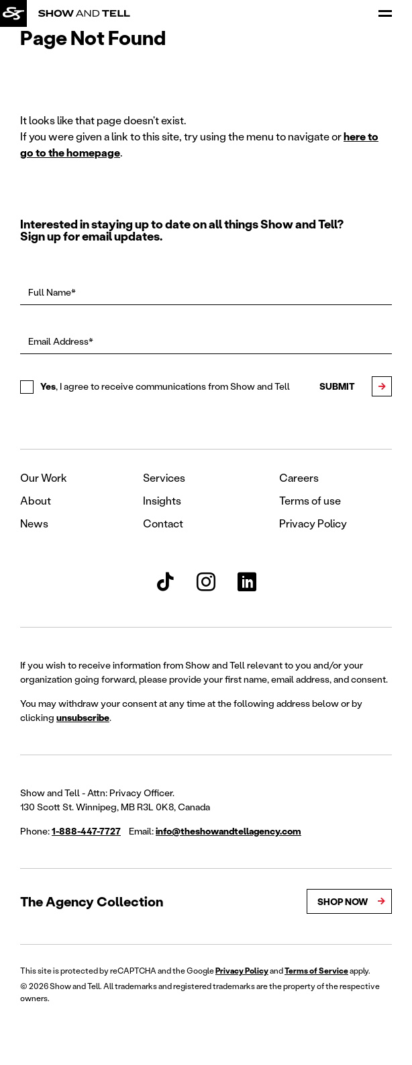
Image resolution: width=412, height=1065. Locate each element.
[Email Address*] (206, 341)
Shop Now (342, 901)
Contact (163, 523)
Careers (299, 477)
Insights (162, 500)
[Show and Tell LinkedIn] (247, 581)
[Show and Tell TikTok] (165, 581)
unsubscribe (82, 717)
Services (164, 477)
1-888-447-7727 (86, 830)
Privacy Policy (313, 523)
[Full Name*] (206, 292)
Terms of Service (316, 971)
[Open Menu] (385, 13)
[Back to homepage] (13, 13)
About (35, 500)
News (34, 523)
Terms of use (310, 500)
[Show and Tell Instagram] (206, 581)
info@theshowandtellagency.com (228, 830)
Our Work (43, 477)
